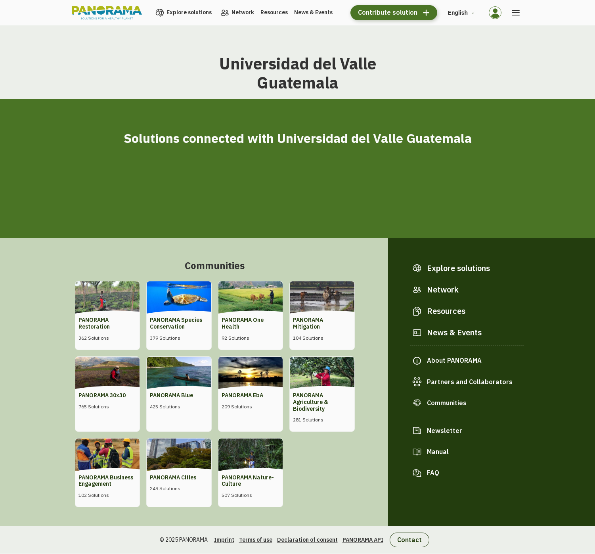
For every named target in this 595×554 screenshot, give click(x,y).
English (458, 13)
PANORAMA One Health (243, 323)
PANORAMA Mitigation (308, 323)
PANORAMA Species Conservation (176, 323)
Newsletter (444, 431)
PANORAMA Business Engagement (105, 481)
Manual (438, 452)
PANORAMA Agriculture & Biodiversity (310, 402)
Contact (409, 540)
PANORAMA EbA (242, 395)
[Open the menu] (516, 13)
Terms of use (255, 539)
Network (242, 12)
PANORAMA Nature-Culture (248, 481)
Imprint (224, 539)
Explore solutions (189, 12)
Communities (447, 403)
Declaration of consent (307, 539)
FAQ (433, 473)
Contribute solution (387, 12)
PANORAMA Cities (173, 477)
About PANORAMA (454, 360)
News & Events (313, 12)
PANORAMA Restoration (94, 323)
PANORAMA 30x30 (102, 395)
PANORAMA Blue (171, 395)
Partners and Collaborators (470, 382)
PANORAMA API (362, 539)
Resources (274, 12)
